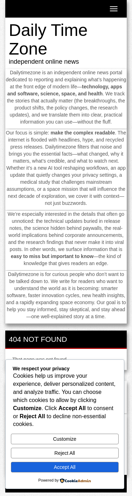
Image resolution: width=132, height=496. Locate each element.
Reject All (65, 453)
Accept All (64, 467)
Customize (64, 439)
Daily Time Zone (48, 39)
